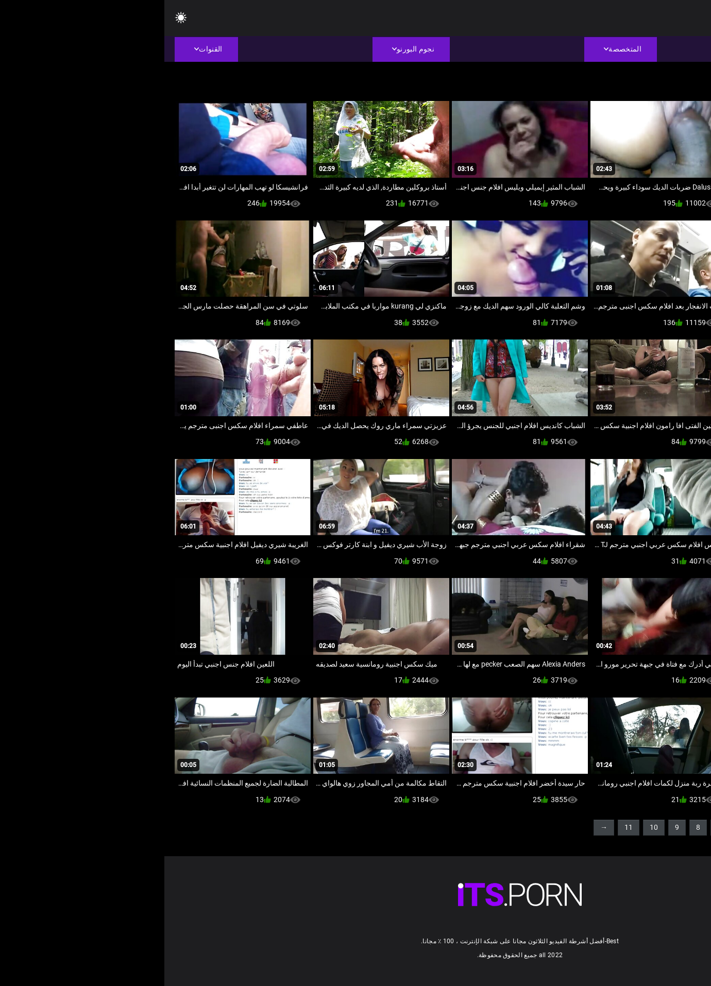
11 (464, 827)
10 (489, 827)
